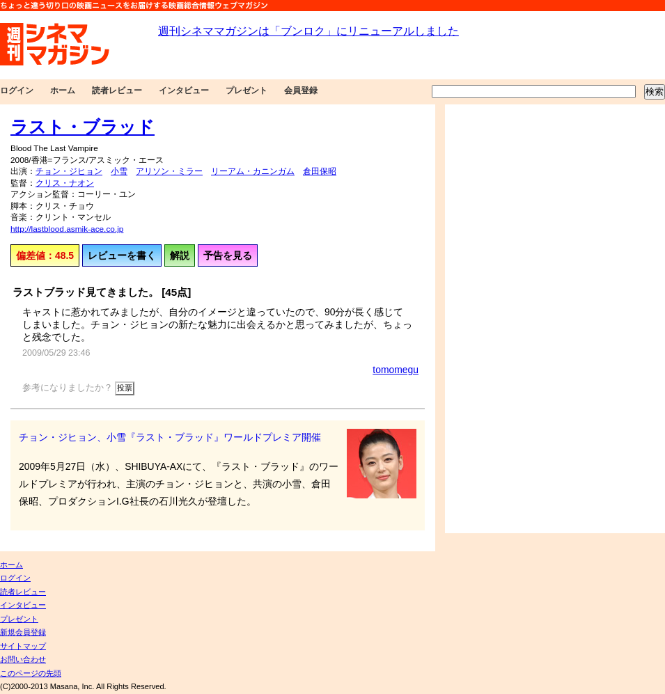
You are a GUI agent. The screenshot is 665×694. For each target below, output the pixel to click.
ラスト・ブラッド (82, 126)
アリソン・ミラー (169, 171)
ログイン (16, 90)
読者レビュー (117, 90)
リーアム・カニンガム (253, 171)
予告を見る (227, 255)
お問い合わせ (23, 659)
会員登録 (301, 90)
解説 (179, 255)
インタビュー (184, 90)
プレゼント (246, 90)
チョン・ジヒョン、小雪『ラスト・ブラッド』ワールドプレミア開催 (170, 437)
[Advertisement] (493, 319)
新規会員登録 (23, 632)
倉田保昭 (319, 171)
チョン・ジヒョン (69, 171)
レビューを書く (122, 255)
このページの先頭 (30, 673)
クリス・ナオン (65, 183)
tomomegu (395, 369)
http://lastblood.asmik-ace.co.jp (66, 229)
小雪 (119, 171)
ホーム (62, 90)
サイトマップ (23, 646)
